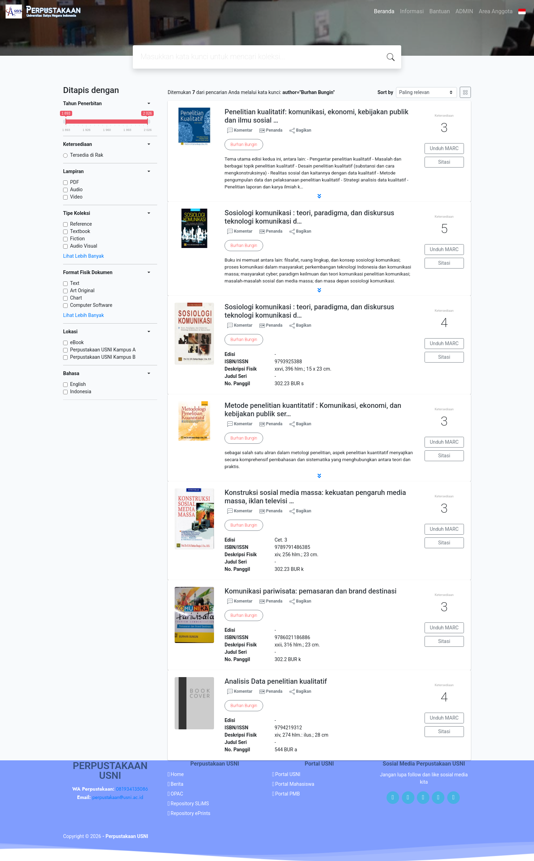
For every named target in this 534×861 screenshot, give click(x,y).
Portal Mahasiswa (294, 784)
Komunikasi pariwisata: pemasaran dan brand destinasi (310, 591)
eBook (77, 342)
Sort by (385, 92)
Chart (76, 298)
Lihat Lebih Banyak (83, 256)
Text (74, 283)
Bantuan (439, 11)
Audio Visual (83, 246)
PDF (74, 182)
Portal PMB (287, 793)
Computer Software (91, 305)
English (78, 384)
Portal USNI (287, 774)
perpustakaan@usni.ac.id (117, 797)
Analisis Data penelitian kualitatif (275, 681)
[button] (319, 196)
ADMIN (464, 11)
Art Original (82, 290)
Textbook (80, 231)
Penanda (274, 130)
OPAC (177, 793)
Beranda (384, 11)
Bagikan (300, 130)
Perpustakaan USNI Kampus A (103, 349)
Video (76, 197)
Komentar (239, 130)
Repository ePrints (191, 813)
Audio (76, 189)
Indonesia (80, 391)
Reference (81, 224)
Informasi (412, 11)
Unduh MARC (444, 148)
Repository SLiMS (190, 803)
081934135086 (132, 788)
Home (177, 774)
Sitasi (444, 162)
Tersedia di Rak (86, 155)
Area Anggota (496, 11)
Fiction (77, 238)
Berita (177, 784)
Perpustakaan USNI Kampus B (103, 357)
